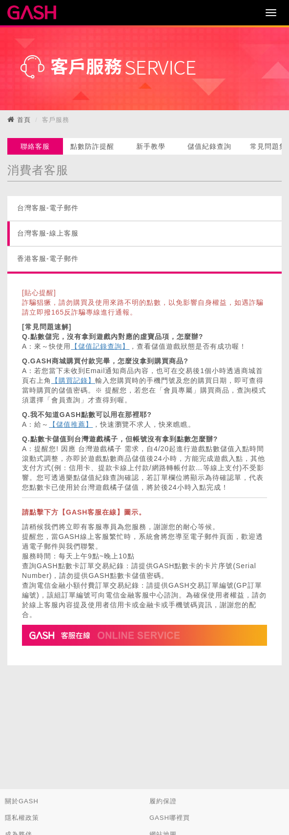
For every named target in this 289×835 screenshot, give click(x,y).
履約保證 (163, 801)
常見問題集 (268, 146)
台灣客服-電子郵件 (48, 208)
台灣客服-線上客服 (48, 233)
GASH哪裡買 (169, 817)
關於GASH (22, 801)
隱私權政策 (22, 817)
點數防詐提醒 (92, 146)
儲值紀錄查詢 (209, 146)
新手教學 (150, 146)
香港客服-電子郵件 (48, 258)
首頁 (24, 119)
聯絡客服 (35, 146)
